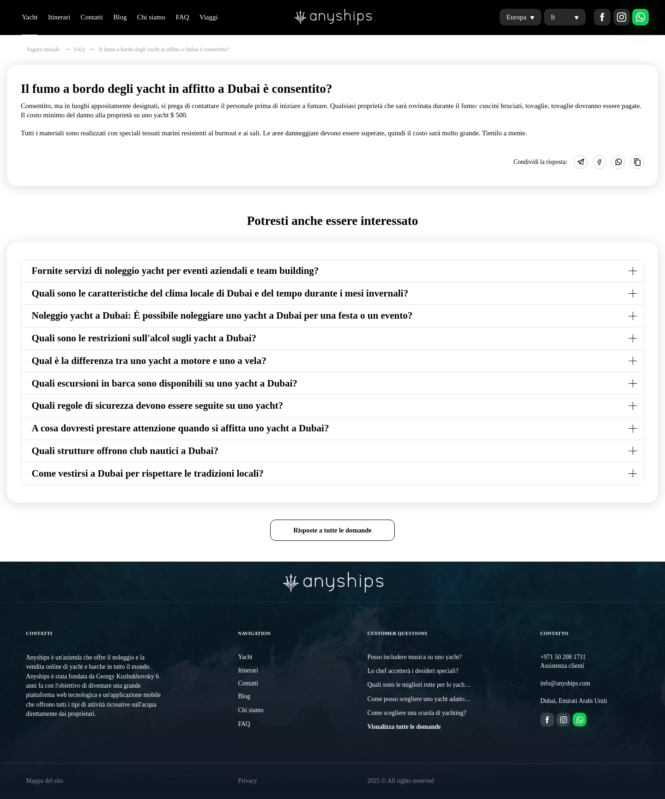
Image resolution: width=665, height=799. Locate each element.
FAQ (182, 17)
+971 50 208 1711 (563, 657)
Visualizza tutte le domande (404, 726)
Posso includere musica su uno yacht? (414, 657)
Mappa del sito (44, 780)
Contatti (92, 17)
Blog (120, 17)
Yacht (29, 17)
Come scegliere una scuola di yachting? (416, 712)
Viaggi (209, 17)
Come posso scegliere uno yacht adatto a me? (424, 699)
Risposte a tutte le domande (332, 530)
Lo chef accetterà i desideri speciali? (412, 670)
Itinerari (59, 17)
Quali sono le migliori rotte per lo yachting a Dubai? (432, 684)
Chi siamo (151, 17)
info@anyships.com (565, 683)
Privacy (247, 780)
